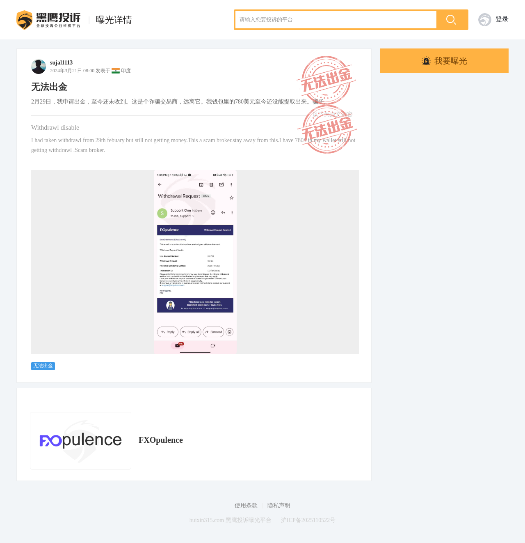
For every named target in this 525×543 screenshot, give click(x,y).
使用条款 (246, 505)
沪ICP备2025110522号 (308, 520)
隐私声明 (278, 505)
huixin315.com (206, 520)
